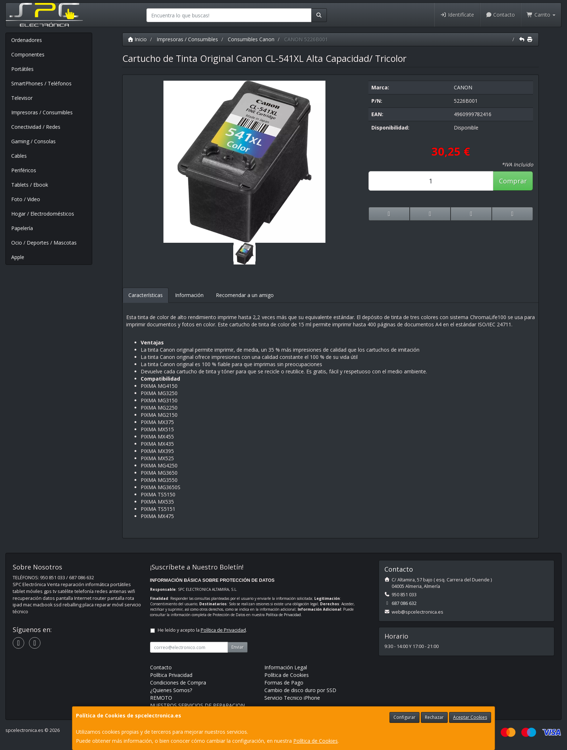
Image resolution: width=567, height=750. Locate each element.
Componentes (27, 54)
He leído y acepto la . (202, 630)
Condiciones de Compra (178, 682)
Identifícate (457, 14)
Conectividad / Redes (35, 126)
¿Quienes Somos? (171, 690)
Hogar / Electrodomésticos (42, 213)
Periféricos (23, 170)
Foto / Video (25, 199)
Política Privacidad (171, 674)
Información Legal (285, 667)
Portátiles (22, 68)
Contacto (500, 14)
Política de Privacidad (283, 614)
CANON (463, 87)
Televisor (22, 97)
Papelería (22, 228)
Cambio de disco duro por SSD (300, 690)
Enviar (237, 647)
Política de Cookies (315, 740)
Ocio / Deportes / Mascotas (44, 242)
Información (189, 295)
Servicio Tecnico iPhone (292, 697)
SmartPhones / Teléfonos (41, 83)
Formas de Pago (283, 682)
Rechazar (434, 717)
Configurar (404, 717)
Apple (17, 257)
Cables (19, 155)
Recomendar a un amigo (245, 295)
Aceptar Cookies (470, 717)
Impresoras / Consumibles (42, 112)
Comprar (513, 181)
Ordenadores (26, 40)
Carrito (540, 14)
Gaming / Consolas (33, 141)
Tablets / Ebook (29, 184)
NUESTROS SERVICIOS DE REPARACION (197, 705)
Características (145, 295)
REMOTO (161, 697)
